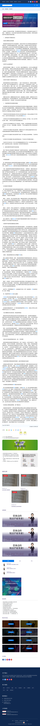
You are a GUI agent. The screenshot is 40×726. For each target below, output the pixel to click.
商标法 (24, 115)
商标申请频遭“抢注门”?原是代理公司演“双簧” (11, 454)
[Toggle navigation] (37, 5)
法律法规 (10, 632)
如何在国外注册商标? (6, 489)
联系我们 (7, 1)
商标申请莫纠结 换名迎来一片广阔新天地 (10, 453)
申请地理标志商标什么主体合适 (8, 609)
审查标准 (29, 632)
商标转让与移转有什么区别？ (7, 540)
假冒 (7, 690)
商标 (4, 687)
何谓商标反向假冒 (24, 489)
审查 (30, 162)
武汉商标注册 (35, 426)
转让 (16, 298)
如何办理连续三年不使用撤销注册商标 (9, 611)
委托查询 (3, 1)
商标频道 (6, 9)
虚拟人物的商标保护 (8, 436)
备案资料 (15, 1)
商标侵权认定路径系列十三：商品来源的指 (10, 608)
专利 (4, 690)
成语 (5, 425)
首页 (3, 9)
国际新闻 (10, 648)
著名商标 (17, 417)
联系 (27, 720)
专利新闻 (29, 640)
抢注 (34, 297)
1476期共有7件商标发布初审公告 (12, 714)
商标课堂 (10, 9)
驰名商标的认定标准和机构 (16, 506)
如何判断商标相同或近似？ (7, 605)
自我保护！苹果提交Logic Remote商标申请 (10, 461)
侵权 (12, 687)
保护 (33, 687)
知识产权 (8, 687)
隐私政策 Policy (22, 720)
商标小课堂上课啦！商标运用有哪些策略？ (10, 612)
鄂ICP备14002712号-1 (19, 722)
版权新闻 (29, 648)
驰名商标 (27, 417)
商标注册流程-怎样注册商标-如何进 (12, 564)
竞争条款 (16, 720)
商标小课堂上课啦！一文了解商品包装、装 (10, 613)
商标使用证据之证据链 (7, 607)
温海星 (10, 23)
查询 (18, 356)
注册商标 (18, 51)
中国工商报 (14, 23)
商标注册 (19, 50)
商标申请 (7, 425)
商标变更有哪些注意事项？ (7, 555)
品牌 (24, 687)
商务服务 (11, 1)
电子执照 (19, 1)
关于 (13, 720)
